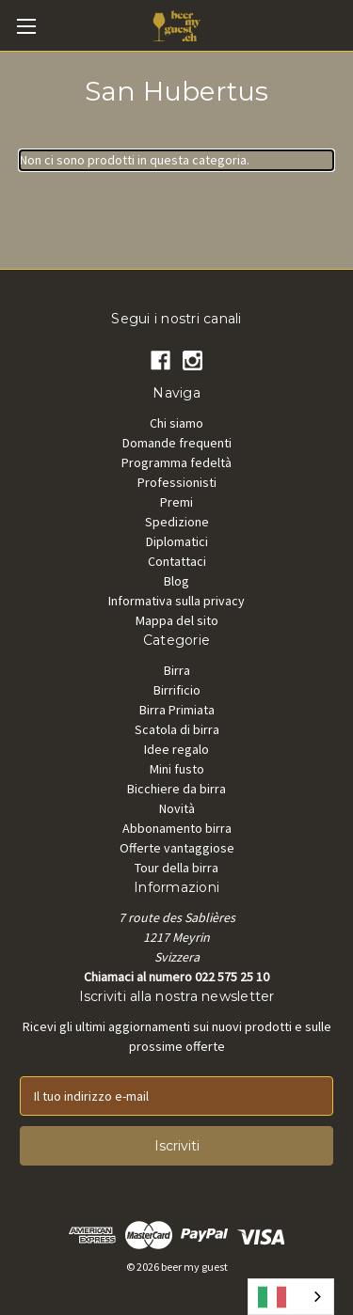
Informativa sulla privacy (176, 600)
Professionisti (177, 482)
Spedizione (177, 521)
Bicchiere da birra (176, 788)
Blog (176, 580)
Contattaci (177, 561)
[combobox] (291, 1296)
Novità (177, 808)
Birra (177, 670)
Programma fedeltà (176, 462)
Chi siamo (176, 423)
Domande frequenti (177, 442)
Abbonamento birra (177, 828)
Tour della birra (176, 867)
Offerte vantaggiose (177, 847)
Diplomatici (177, 541)
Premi (176, 501)
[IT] (291, 1296)
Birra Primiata (177, 709)
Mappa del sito (177, 620)
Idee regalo (176, 749)
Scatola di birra (177, 729)
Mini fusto (177, 768)
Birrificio (177, 689)
